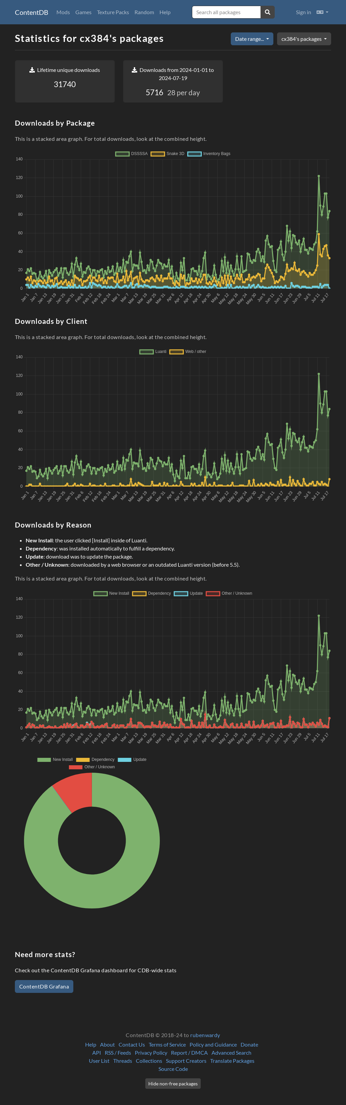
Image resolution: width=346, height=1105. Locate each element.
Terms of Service (167, 1044)
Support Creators (186, 1060)
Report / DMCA (189, 1052)
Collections (149, 1060)
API (96, 1052)
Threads (122, 1060)
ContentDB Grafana (44, 986)
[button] (322, 12)
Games (83, 12)
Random (144, 12)
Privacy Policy (151, 1052)
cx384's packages (302, 38)
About (107, 1044)
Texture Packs (113, 12)
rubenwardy (205, 1035)
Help (165, 12)
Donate (249, 1044)
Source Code (173, 1068)
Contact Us (132, 1044)
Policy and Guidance (213, 1044)
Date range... (250, 38)
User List (99, 1060)
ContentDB (31, 12)
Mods (63, 12)
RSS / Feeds (118, 1052)
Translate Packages (232, 1060)
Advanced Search (231, 1052)
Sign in (303, 12)
